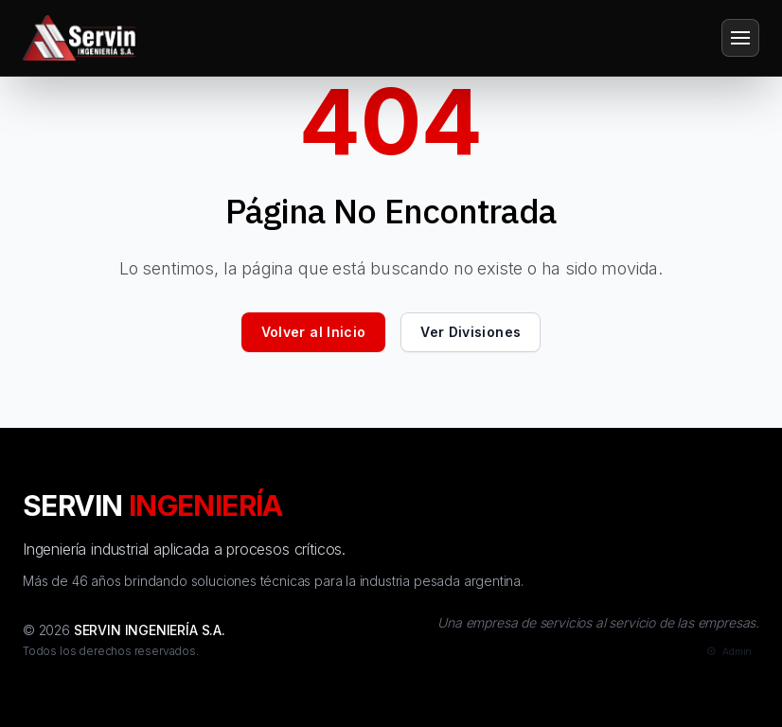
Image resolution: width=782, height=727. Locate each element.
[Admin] (727, 652)
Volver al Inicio (313, 332)
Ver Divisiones (470, 332)
